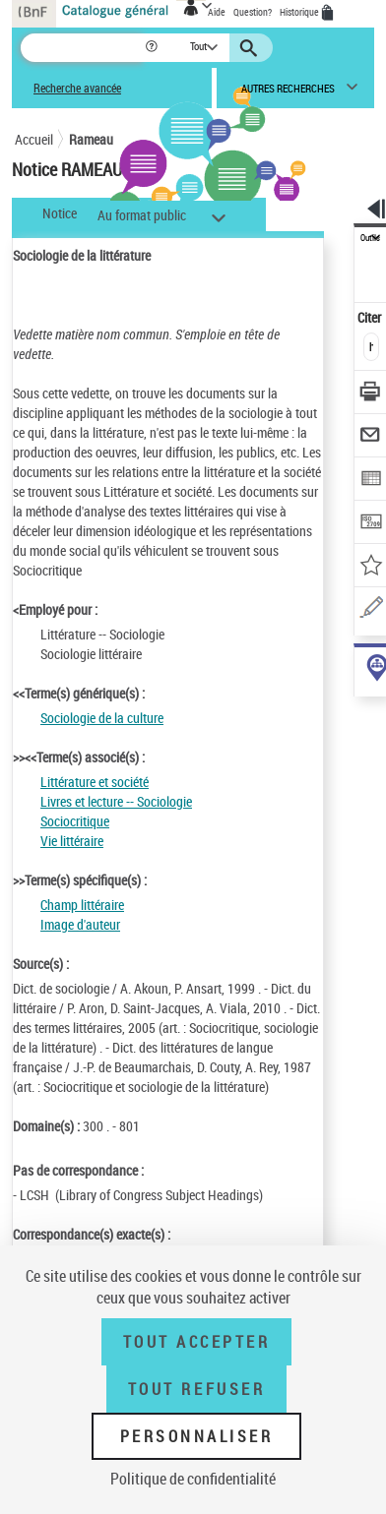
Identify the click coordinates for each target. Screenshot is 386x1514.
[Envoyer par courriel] (370, 437)
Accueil (34, 139)
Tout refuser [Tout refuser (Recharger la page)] (196, 1389)
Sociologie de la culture (101, 717)
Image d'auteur (80, 924)
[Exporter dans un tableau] (370, 480)
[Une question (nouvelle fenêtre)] (370, 610)
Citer (370, 317)
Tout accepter (197, 1342)
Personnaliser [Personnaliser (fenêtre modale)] (197, 1436)
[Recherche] (82, 47)
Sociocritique (74, 821)
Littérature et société (94, 781)
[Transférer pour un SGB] (370, 524)
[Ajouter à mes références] (370, 567)
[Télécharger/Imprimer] (370, 394)
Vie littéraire (71, 840)
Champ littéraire (82, 904)
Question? (252, 12)
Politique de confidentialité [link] (193, 1478)
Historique (300, 12)
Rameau (91, 139)
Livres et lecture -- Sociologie (116, 801)
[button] (153, 47)
